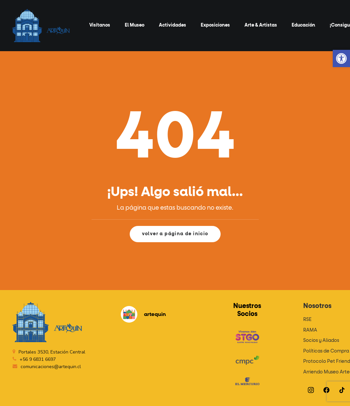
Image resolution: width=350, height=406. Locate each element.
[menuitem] (100, 25)
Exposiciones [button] (215, 25)
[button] (341, 58)
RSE (307, 319)
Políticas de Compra (326, 351)
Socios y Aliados (321, 340)
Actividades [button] (172, 25)
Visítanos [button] (99, 25)
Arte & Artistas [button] (261, 25)
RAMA (310, 330)
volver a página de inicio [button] (175, 234)
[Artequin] (41, 25)
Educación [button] (303, 25)
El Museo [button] (134, 25)
